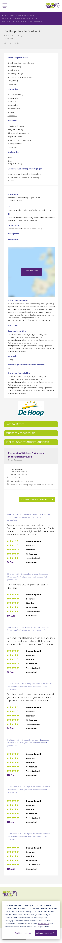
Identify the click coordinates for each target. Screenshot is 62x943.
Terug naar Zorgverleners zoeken (19, 15)
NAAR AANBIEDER (15, 424)
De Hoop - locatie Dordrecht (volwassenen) (23, 21)
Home (5, 18)
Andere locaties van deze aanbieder (27, 442)
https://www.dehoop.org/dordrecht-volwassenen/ (32, 484)
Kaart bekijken (31, 271)
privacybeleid (43, 924)
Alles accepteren (44, 933)
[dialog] (31, 920)
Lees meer (12, 84)
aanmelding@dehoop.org (22, 481)
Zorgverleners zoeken (23, 18)
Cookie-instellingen (23, 933)
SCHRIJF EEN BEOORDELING (20, 433)
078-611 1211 (15, 478)
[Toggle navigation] (4, 4)
